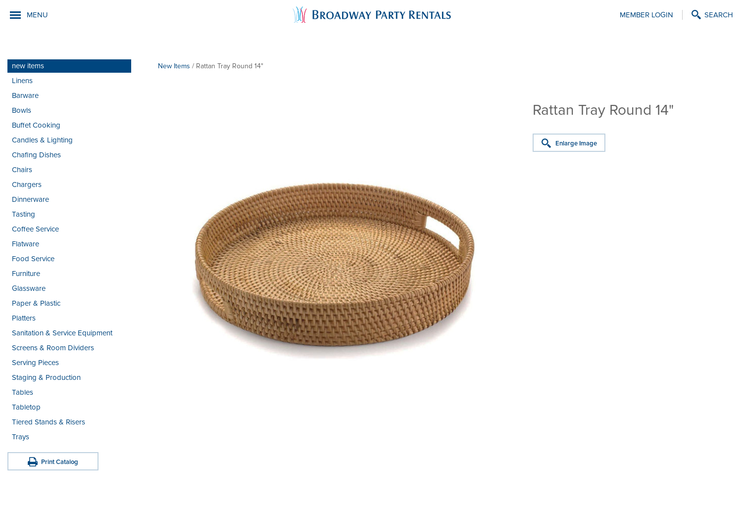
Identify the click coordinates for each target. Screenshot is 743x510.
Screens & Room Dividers (53, 347)
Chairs (22, 169)
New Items (174, 66)
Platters (24, 318)
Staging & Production (46, 377)
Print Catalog (59, 462)
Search (718, 14)
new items (28, 65)
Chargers (27, 184)
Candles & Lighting (42, 140)
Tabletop (26, 407)
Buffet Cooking (36, 125)
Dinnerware (30, 199)
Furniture (26, 273)
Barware (25, 95)
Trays (20, 436)
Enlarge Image (576, 143)
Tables (22, 392)
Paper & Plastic (36, 303)
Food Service (33, 258)
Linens (22, 80)
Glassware (29, 288)
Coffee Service (35, 229)
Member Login (646, 14)
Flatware (25, 243)
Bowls (21, 110)
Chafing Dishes (36, 154)
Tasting (23, 214)
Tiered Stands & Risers (48, 421)
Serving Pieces (35, 362)
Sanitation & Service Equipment (62, 332)
